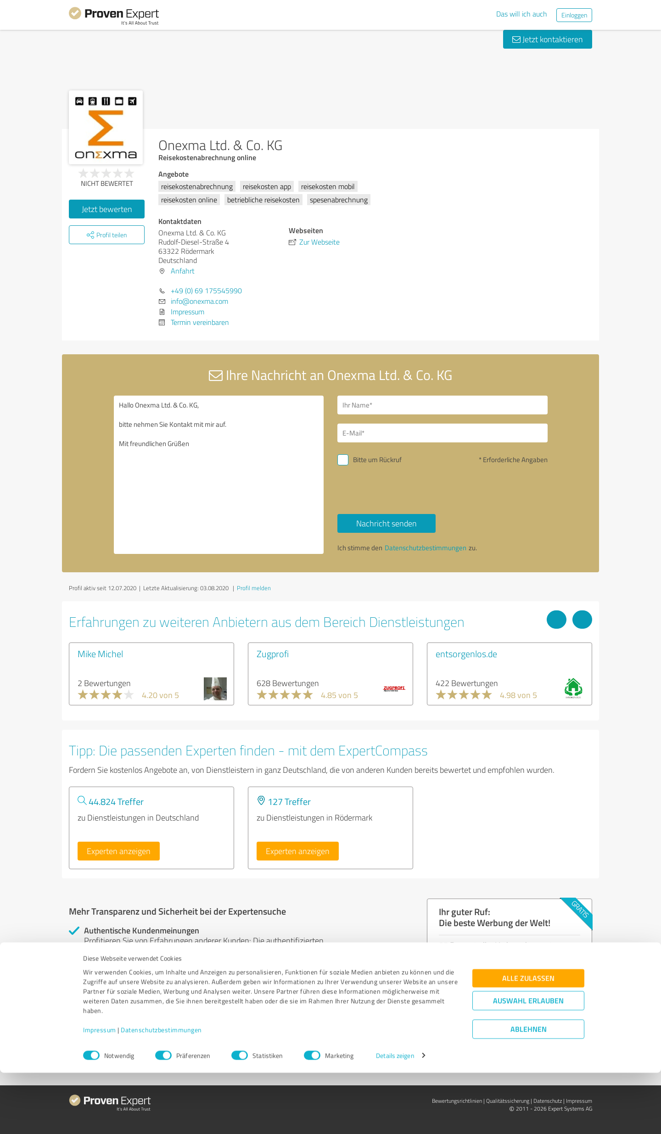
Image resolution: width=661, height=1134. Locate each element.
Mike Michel (100, 653)
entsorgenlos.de (466, 653)
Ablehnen (528, 1090)
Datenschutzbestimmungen (161, 1091)
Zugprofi (273, 653)
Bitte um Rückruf (377, 459)
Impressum (99, 1091)
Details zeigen (395, 1116)
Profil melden (254, 588)
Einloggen (574, 15)
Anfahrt (183, 271)
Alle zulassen (528, 1039)
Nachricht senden (386, 523)
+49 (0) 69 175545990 (206, 290)
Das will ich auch (521, 14)
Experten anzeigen (119, 850)
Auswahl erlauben (528, 1061)
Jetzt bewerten (107, 208)
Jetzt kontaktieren (547, 39)
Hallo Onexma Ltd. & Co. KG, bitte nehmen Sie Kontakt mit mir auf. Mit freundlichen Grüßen (219, 475)
